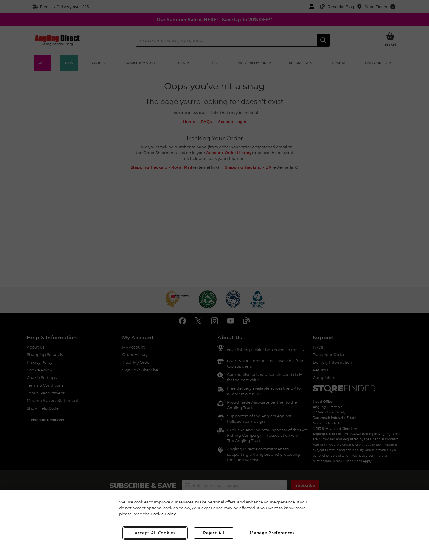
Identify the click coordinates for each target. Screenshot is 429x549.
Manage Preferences (272, 533)
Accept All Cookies (155, 533)
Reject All (213, 533)
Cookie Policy (163, 513)
